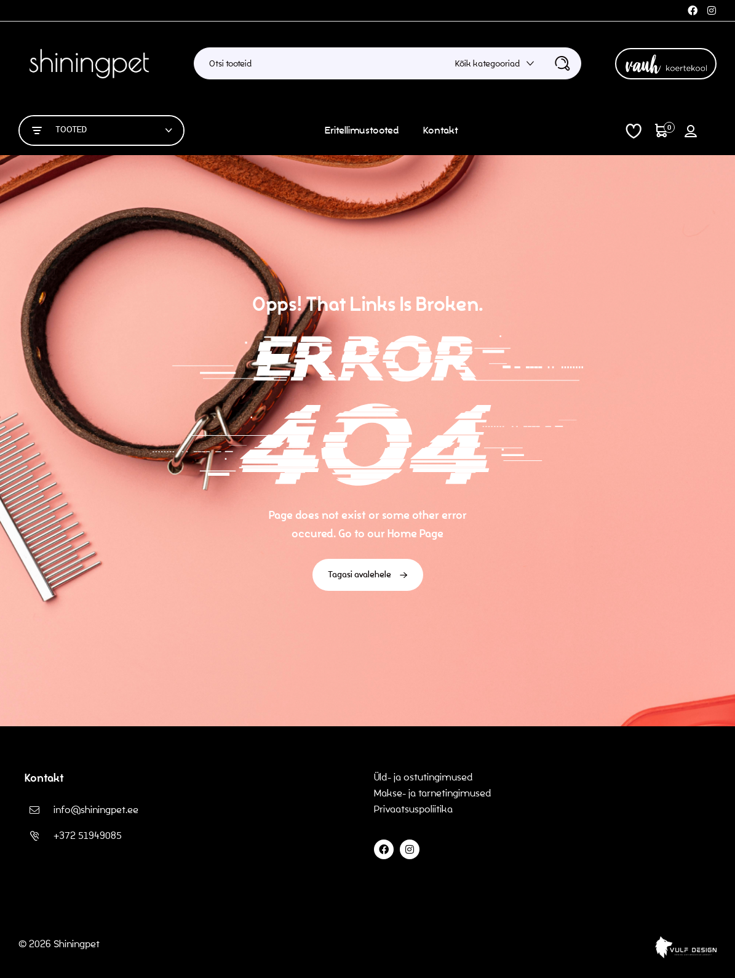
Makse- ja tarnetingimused (432, 793)
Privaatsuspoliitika (414, 809)
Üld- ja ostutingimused (423, 777)
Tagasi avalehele (368, 574)
